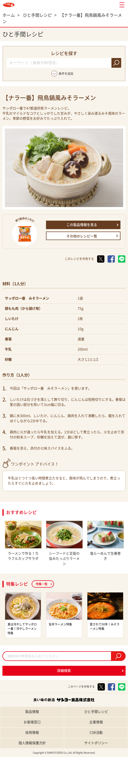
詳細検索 (64, 670)
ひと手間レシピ (96, 711)
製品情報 (32, 711)
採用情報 (32, 732)
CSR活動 (96, 732)
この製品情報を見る (81, 224)
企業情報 (96, 722)
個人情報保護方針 (32, 743)
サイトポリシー (96, 743)
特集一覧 (41, 584)
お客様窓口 (32, 722)
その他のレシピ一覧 (81, 236)
